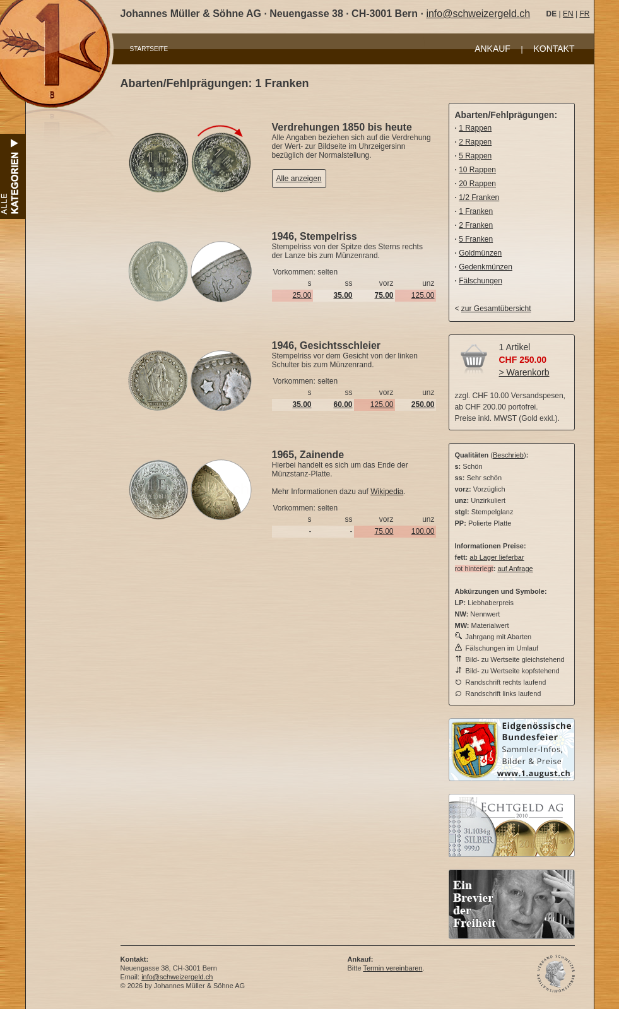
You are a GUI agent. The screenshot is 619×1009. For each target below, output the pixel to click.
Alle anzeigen (299, 178)
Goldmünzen (480, 253)
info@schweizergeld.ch (478, 13)
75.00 (383, 531)
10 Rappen (477, 169)
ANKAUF (492, 49)
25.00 (301, 295)
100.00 (423, 531)
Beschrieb (508, 455)
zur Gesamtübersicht (496, 308)
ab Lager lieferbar (496, 557)
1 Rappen (475, 128)
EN (568, 13)
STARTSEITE (149, 48)
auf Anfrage (515, 568)
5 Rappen (475, 155)
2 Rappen (475, 142)
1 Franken (476, 211)
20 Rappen (477, 183)
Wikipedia (386, 491)
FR (584, 13)
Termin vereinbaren (392, 968)
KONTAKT (553, 49)
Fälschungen (480, 280)
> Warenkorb (524, 372)
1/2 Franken (479, 197)
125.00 (423, 295)
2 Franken (476, 225)
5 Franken (476, 239)
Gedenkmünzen (485, 267)
